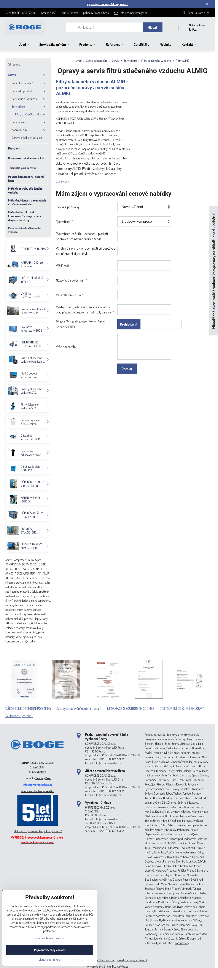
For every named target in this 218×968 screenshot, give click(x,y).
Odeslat (127, 369)
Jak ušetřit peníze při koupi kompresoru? (38, 831)
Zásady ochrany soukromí (132, 960)
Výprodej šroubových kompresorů (107, 4)
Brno (48, 778)
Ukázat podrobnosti (49, 959)
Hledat (152, 27)
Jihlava (41, 772)
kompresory (182, 943)
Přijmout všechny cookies (49, 950)
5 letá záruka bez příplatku (37, 791)
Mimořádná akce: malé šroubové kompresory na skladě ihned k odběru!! (213, 271)
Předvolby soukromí (103, 960)
